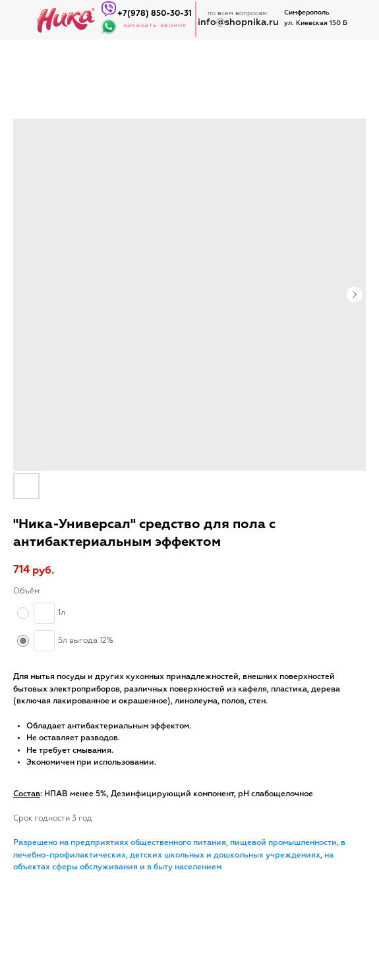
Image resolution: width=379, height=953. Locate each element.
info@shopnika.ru (238, 22)
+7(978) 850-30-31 (154, 14)
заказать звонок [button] (155, 25)
